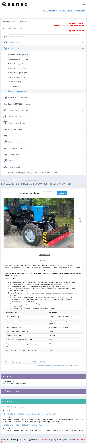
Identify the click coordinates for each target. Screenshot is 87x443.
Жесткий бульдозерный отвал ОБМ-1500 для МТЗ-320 (25, 362)
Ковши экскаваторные (15, 77)
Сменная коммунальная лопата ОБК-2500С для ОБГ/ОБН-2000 (59, 365)
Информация (43, 255)
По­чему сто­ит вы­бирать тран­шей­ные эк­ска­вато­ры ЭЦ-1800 (29, 413)
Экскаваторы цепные (15, 63)
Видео (43, 260)
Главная (4, 180)
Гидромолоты (12, 86)
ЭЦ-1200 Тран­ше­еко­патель (14, 407)
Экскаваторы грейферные (16, 73)
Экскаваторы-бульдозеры (16, 59)
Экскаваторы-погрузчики (16, 54)
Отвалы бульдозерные (15, 91)
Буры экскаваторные (14, 82)
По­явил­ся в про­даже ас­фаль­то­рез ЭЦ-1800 (22, 424)
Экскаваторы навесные (15, 68)
